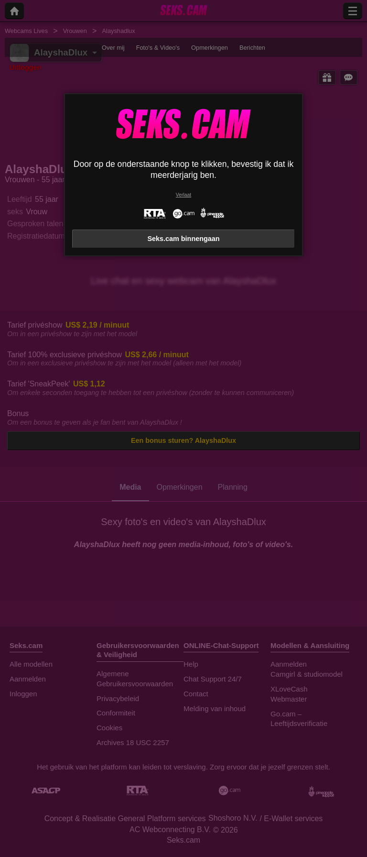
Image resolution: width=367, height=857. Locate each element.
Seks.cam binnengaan (183, 238)
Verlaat (183, 195)
